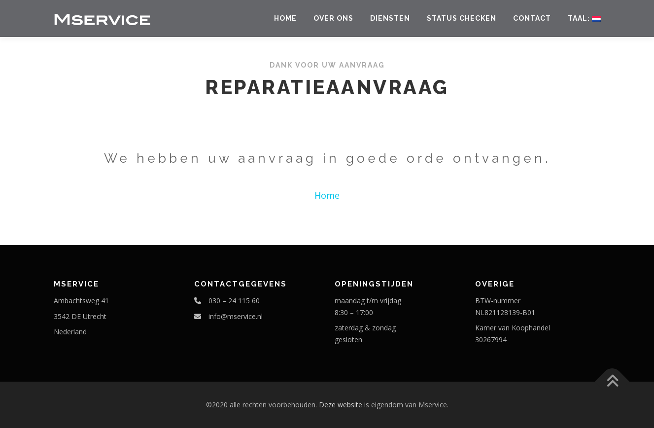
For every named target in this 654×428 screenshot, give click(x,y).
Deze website (340, 404)
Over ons (333, 18)
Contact (532, 18)
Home (285, 18)
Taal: (584, 18)
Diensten (390, 18)
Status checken (461, 18)
